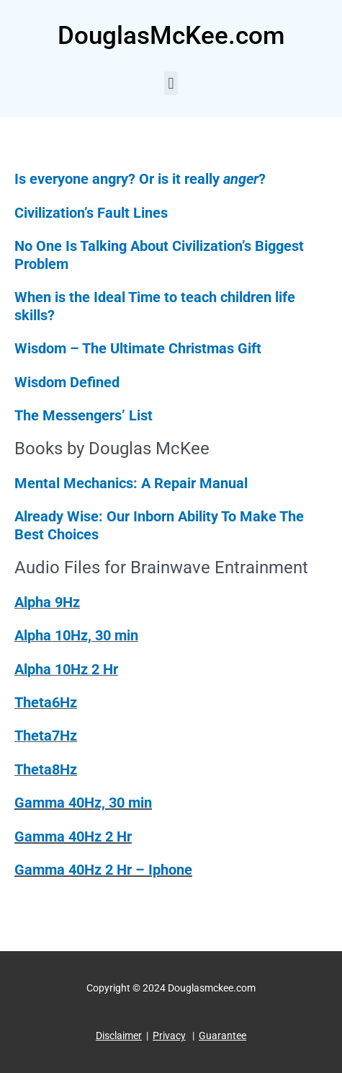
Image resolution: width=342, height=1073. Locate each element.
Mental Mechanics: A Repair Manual (132, 483)
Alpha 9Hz (47, 602)
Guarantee (222, 1035)
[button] (171, 83)
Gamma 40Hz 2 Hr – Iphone (103, 869)
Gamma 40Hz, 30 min (83, 802)
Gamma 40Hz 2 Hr (73, 836)
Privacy (169, 1035)
